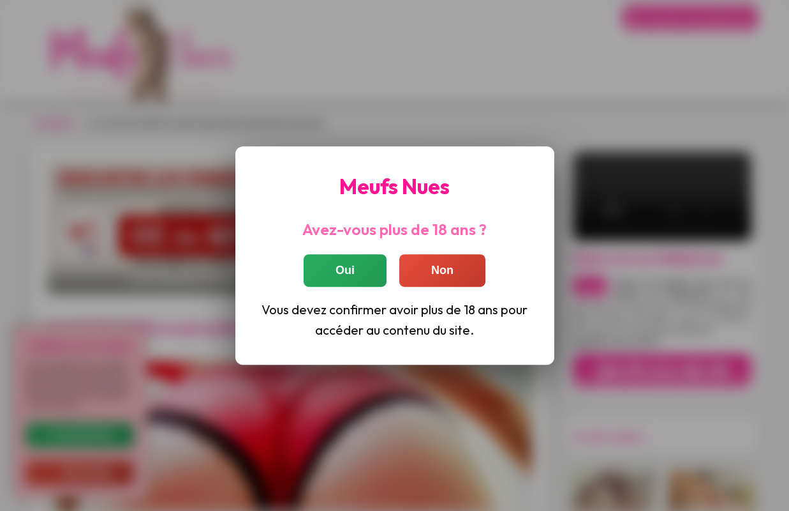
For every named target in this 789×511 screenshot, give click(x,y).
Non (442, 270)
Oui (345, 270)
